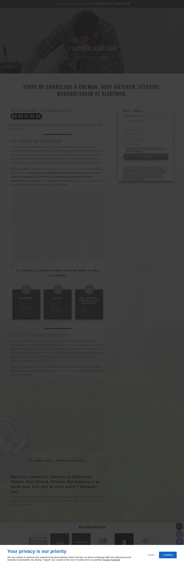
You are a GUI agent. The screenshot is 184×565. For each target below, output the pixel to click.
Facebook (115, 560)
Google (106, 560)
